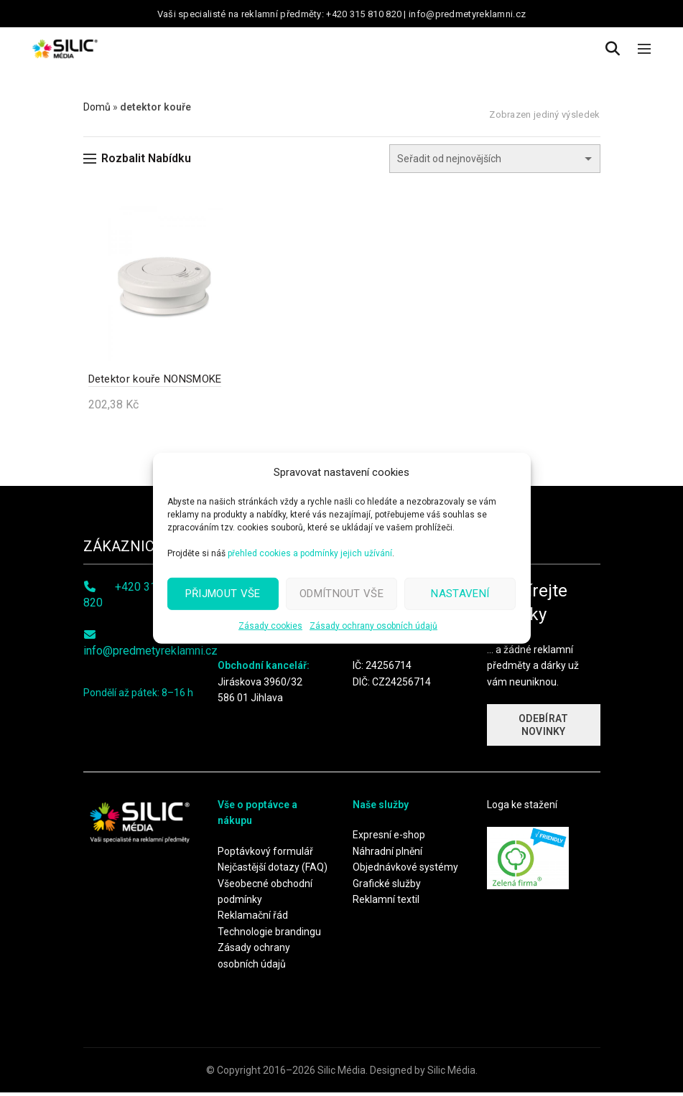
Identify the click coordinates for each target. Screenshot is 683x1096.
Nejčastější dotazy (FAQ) (272, 870)
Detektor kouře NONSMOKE (150, 381)
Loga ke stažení (522, 808)
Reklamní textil (386, 903)
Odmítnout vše (341, 593)
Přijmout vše (223, 593)
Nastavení (460, 593)
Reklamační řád (253, 918)
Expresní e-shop (389, 838)
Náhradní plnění (387, 855)
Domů (97, 107)
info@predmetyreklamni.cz (150, 654)
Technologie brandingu (269, 934)
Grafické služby (387, 886)
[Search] (612, 49)
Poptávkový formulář (265, 855)
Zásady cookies (270, 625)
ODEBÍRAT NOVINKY (543, 728)
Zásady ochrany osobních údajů (373, 625)
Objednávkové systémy (405, 870)
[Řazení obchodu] (494, 158)
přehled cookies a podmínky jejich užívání (310, 553)
